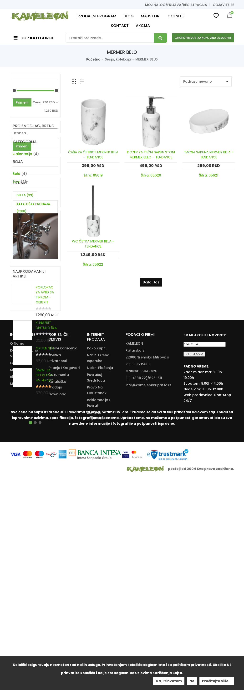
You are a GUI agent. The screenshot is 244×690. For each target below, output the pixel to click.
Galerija (17, 556)
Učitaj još (151, 282)
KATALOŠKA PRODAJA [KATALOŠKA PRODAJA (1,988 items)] (33, 247)
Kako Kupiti (96, 541)
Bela (16, 200)
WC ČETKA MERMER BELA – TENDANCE (93, 244)
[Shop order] (206, 81)
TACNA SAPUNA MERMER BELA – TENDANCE (209, 155)
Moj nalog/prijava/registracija (176, 4)
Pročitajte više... (216, 681)
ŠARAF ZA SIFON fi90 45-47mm (45, 451)
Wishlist (216, 15)
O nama (17, 536)
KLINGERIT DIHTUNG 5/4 (46, 401)
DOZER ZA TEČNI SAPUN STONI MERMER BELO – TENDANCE (151, 155)
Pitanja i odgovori (64, 560)
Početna (93, 59)
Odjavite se (223, 4)
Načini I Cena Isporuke (98, 551)
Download (57, 587)
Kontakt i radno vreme (24, 546)
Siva (16, 208)
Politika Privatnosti (58, 551)
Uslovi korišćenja (63, 541)
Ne (191, 681)
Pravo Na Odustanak (97, 583)
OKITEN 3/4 (45, 424)
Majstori (17, 562)
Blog (14, 569)
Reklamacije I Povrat (98, 595)
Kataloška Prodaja (57, 577)
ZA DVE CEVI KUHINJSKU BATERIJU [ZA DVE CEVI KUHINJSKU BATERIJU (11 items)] (34, 272)
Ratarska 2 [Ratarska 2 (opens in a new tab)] (135, 543)
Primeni (22, 102)
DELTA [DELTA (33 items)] (24, 235)
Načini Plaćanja (100, 560)
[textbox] (36, 133)
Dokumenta (59, 567)
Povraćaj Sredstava (96, 570)
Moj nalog (18, 576)
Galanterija (22, 173)
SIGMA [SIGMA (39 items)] (25, 259)
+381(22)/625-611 (147, 571)
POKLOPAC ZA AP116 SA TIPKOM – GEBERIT (45, 371)
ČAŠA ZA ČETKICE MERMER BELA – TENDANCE (93, 155)
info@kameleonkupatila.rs (149, 578)
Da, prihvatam (169, 681)
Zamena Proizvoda (95, 608)
